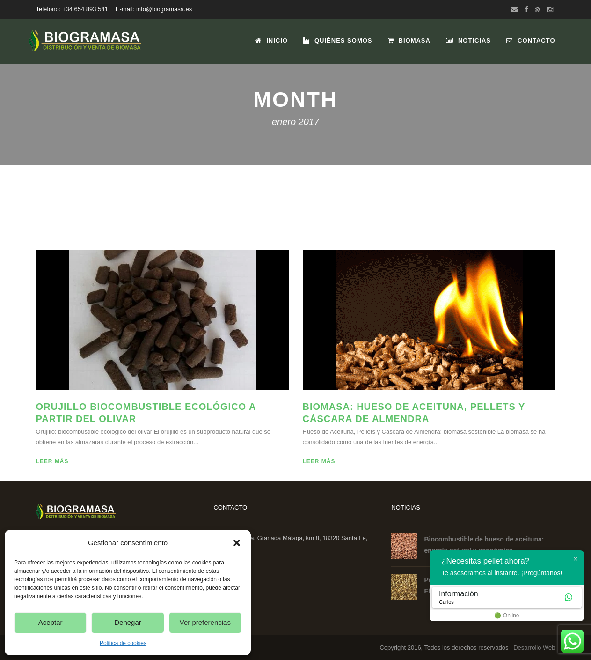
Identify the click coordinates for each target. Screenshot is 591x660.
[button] (236, 543)
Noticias (468, 40)
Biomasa (409, 40)
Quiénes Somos (337, 40)
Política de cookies (123, 643)
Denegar (127, 622)
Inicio (271, 40)
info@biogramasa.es (164, 9)
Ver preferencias (205, 622)
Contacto (530, 40)
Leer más (52, 461)
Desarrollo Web (534, 647)
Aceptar (50, 622)
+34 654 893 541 (85, 9)
